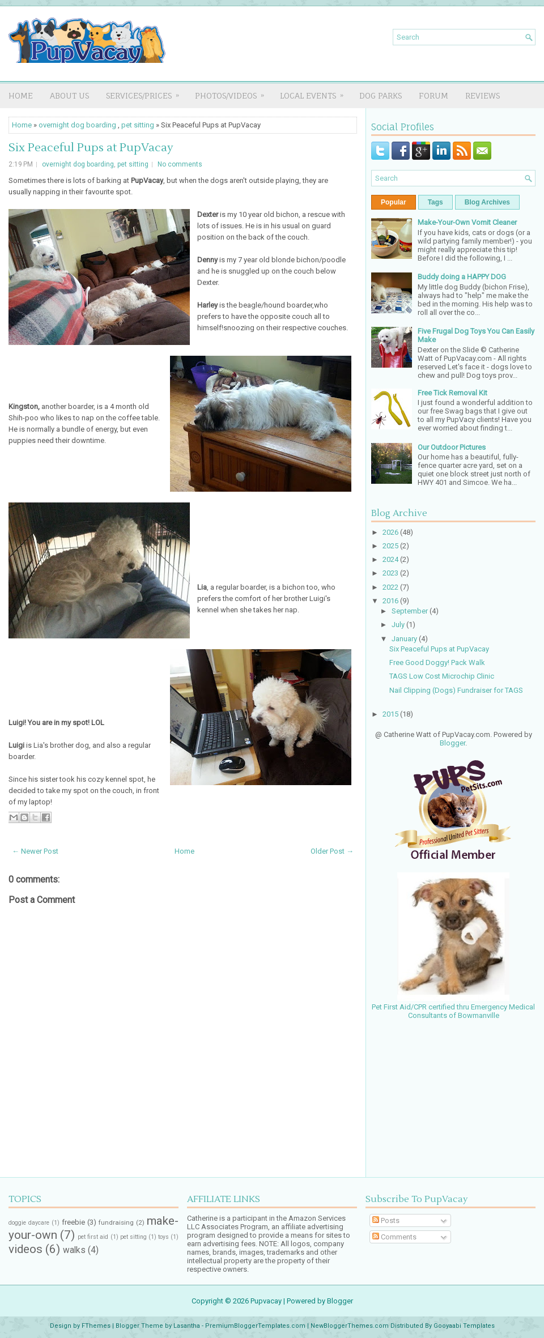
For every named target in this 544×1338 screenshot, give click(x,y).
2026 (391, 532)
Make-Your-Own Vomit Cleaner (467, 222)
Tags (435, 202)
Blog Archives (487, 202)
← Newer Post (35, 851)
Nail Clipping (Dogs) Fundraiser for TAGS (456, 690)
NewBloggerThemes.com (350, 1326)
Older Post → (332, 851)
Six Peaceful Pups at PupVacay (90, 148)
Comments (394, 1237)
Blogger (452, 743)
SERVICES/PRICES (146, 91)
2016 (391, 600)
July (399, 624)
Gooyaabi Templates (464, 1326)
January (405, 638)
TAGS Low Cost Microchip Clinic (441, 676)
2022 (391, 587)
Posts (386, 1220)
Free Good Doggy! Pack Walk (437, 662)
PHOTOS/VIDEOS (233, 91)
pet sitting (137, 125)
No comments (180, 164)
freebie (73, 1222)
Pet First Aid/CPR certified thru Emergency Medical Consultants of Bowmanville (453, 1007)
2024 (391, 559)
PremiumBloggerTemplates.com (255, 1326)
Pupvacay (266, 1301)
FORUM (433, 95)
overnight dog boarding (77, 125)
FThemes (96, 1326)
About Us (69, 95)
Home (20, 95)
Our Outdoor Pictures (452, 447)
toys (163, 1237)
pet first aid (93, 1237)
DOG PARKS (380, 95)
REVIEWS (482, 95)
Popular (393, 202)
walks (74, 1250)
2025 (391, 546)
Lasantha (186, 1326)
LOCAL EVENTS (315, 91)
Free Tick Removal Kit (452, 393)
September (411, 611)
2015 (391, 714)
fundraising (116, 1222)
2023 (391, 573)
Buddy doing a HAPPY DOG (462, 276)
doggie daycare (28, 1222)
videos (25, 1249)
